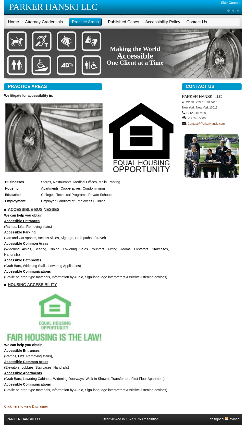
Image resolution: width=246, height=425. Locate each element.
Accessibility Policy (162, 22)
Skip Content (231, 3)
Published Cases (123, 22)
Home (13, 22)
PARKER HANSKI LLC (53, 7)
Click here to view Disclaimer (26, 406)
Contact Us (196, 22)
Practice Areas (85, 22)
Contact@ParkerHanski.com (206, 123)
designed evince (224, 419)
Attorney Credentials (44, 22)
